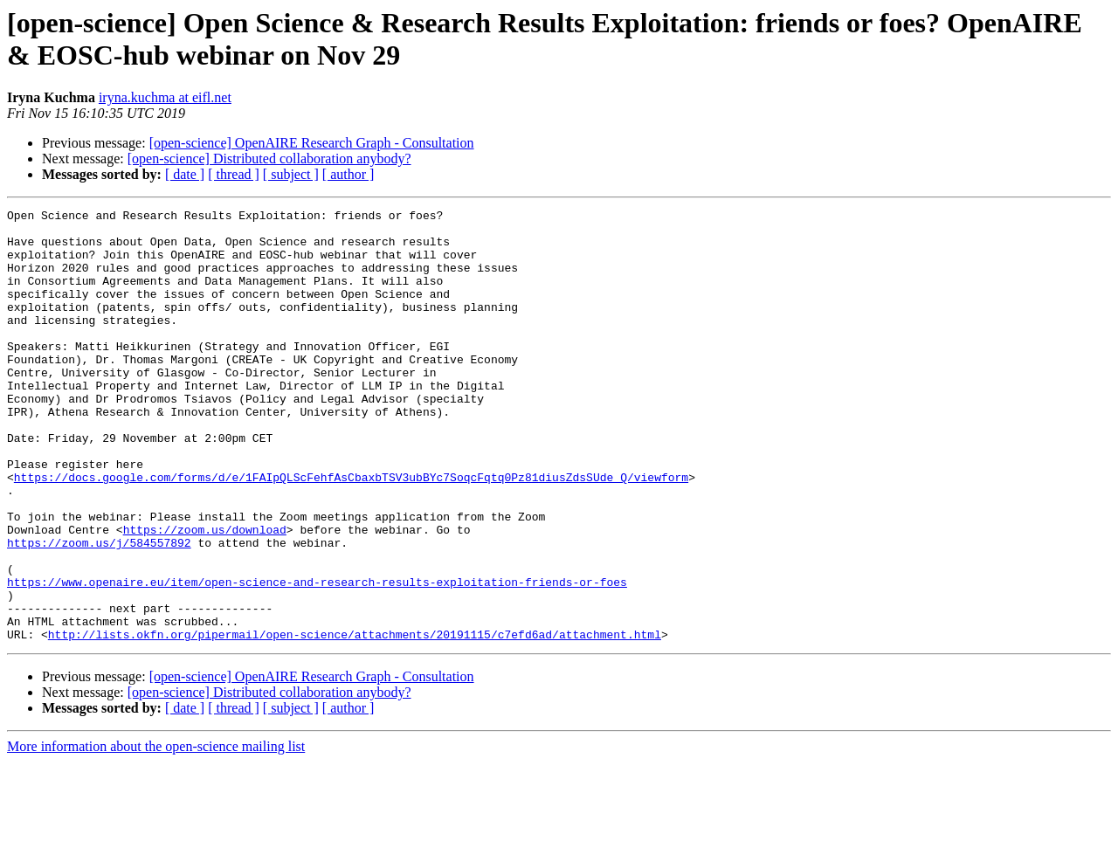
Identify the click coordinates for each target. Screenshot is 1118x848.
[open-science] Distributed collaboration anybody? (269, 158)
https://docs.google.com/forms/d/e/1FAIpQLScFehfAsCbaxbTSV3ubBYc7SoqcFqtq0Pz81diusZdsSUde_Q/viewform (351, 532)
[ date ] (184, 174)
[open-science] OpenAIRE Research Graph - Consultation (311, 142)
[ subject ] (291, 174)
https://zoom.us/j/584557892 (99, 610)
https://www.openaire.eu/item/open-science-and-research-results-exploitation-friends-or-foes (317, 657)
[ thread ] (233, 174)
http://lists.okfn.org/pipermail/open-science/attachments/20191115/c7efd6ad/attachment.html (354, 720)
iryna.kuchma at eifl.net (165, 97)
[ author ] (348, 174)
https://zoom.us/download (204, 595)
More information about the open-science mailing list (156, 832)
